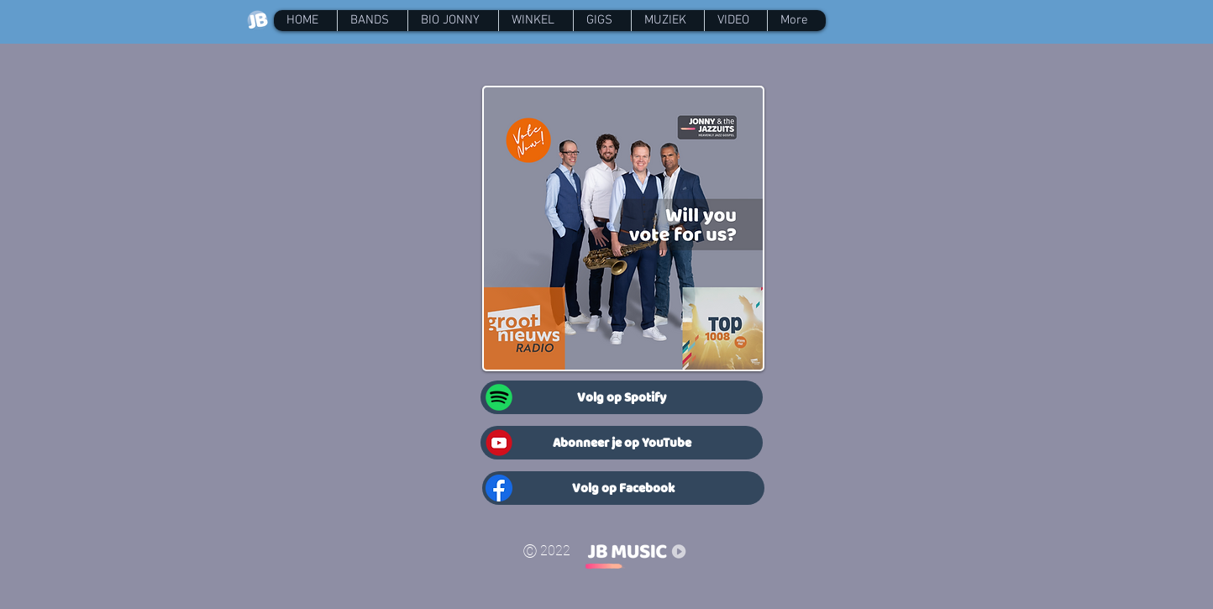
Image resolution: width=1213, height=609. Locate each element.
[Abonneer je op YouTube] (621, 442)
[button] (372, 20)
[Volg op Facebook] (623, 488)
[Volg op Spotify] (621, 397)
